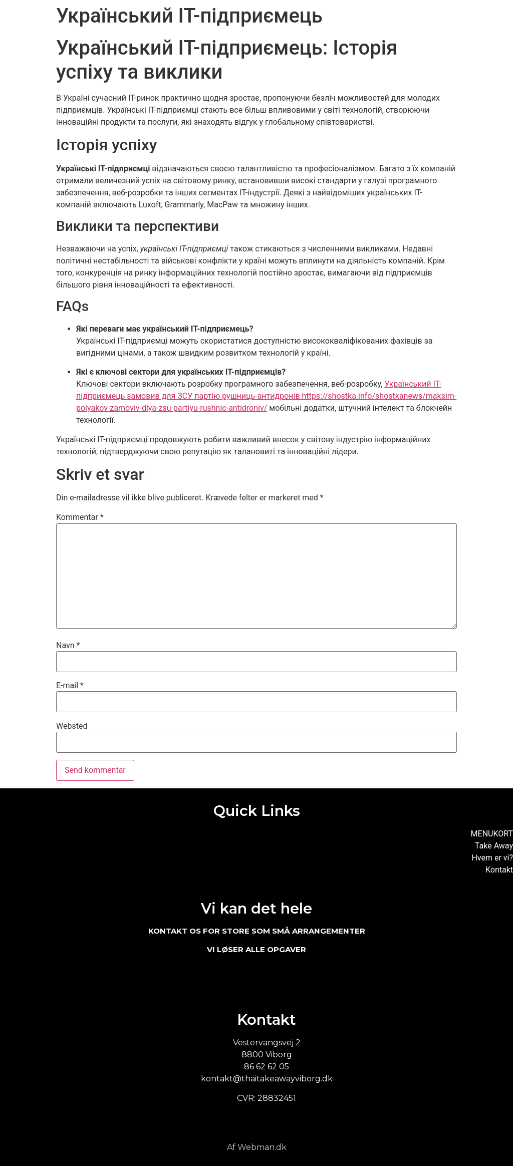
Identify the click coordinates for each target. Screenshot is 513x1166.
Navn (68, 646)
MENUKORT (492, 833)
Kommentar (80, 517)
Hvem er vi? (492, 857)
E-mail (70, 686)
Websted (71, 726)
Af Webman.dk (257, 1147)
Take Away (494, 845)
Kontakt (499, 869)
